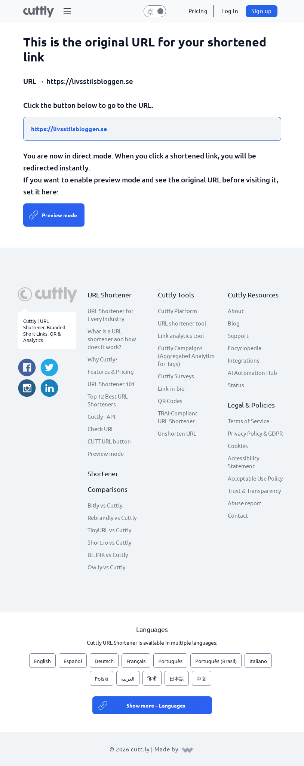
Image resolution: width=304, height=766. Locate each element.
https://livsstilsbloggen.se (69, 129)
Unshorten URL (177, 433)
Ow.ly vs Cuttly (106, 566)
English (42, 661)
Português (170, 661)
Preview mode (59, 215)
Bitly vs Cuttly (104, 505)
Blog (234, 323)
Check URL (100, 428)
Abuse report (244, 502)
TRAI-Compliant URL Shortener (177, 416)
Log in (229, 10)
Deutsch (104, 661)
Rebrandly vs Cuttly (111, 517)
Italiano (258, 661)
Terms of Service (248, 420)
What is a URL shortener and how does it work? (111, 338)
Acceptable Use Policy (255, 478)
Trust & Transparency (254, 490)
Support (238, 335)
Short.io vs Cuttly (109, 542)
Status (236, 384)
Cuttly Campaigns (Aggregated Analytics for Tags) (186, 355)
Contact (238, 515)
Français (135, 661)
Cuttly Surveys (176, 375)
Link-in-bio (171, 388)
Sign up (261, 10)
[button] (67, 11)
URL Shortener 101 (111, 383)
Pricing (198, 10)
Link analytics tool (181, 335)
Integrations (244, 360)
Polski (101, 678)
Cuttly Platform (177, 310)
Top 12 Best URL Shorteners (107, 400)
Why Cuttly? (102, 359)
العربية (128, 678)
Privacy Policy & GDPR (255, 433)
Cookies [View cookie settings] (238, 445)
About (236, 310)
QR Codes (170, 400)
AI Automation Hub (252, 372)
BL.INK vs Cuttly (107, 554)
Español (73, 661)
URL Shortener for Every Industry (110, 314)
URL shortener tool (182, 323)
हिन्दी (152, 678)
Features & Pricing (110, 371)
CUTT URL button (109, 441)
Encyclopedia (244, 347)
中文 (201, 678)
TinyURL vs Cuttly (109, 529)
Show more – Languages (155, 705)
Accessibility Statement (243, 461)
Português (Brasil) (216, 661)
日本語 (176, 678)
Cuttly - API (101, 416)
